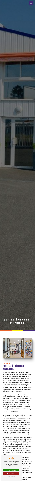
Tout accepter (11, 470)
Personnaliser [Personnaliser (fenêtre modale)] (11, 477)
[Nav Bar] (31, 3)
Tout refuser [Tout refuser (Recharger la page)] (11, 473)
